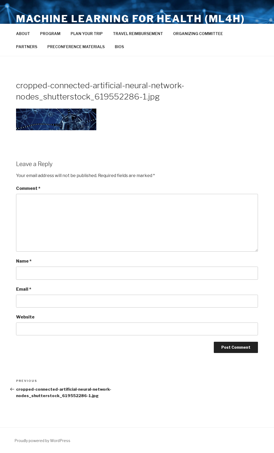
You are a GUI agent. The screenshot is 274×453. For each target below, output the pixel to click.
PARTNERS (26, 46)
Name (24, 261)
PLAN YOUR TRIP (87, 33)
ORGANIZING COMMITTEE (198, 33)
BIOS (119, 46)
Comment (28, 188)
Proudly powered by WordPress (42, 440)
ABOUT (23, 33)
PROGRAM (50, 33)
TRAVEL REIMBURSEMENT (138, 33)
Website (25, 317)
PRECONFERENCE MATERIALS (76, 46)
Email (23, 289)
